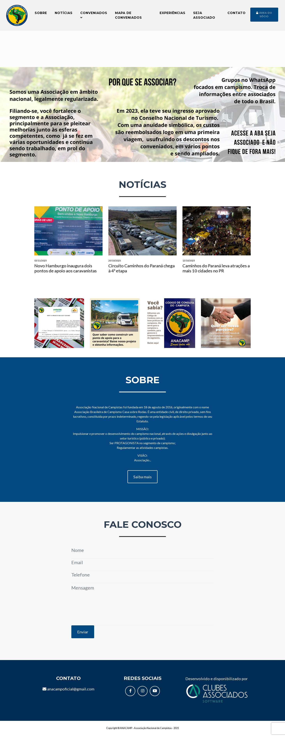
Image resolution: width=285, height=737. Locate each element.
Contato (236, 14)
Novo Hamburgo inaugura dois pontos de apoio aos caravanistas (68, 241)
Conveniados (93, 16)
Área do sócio (264, 15)
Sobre (41, 14)
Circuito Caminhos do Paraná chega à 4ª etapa (142, 241)
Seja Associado (204, 16)
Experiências (172, 14)
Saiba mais (142, 479)
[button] (21, 116)
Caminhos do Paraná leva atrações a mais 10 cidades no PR (216, 241)
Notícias (64, 14)
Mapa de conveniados (128, 16)
